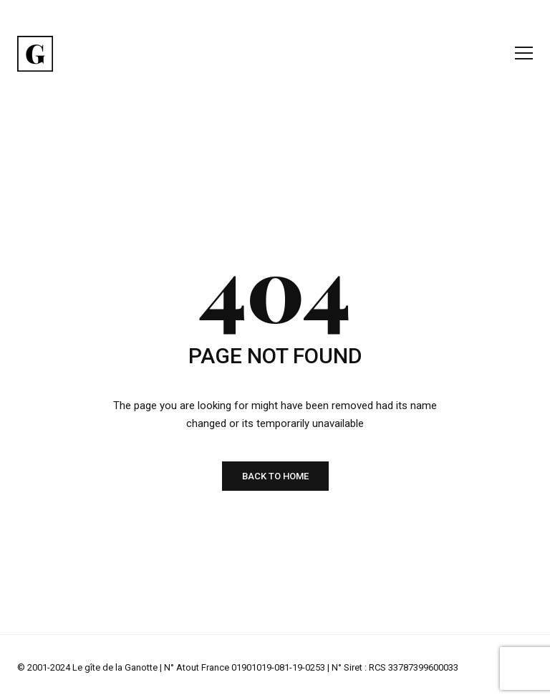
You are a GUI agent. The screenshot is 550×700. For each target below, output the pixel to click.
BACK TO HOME (275, 476)
